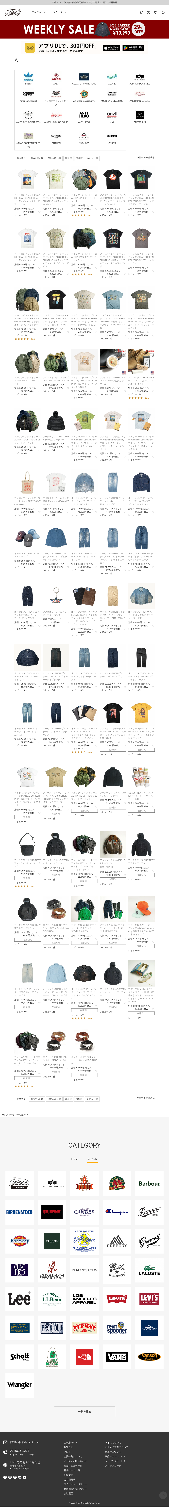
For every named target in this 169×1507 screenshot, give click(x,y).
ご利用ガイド (71, 1443)
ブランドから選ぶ (17, 1115)
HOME (4, 1115)
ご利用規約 (69, 1480)
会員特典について (73, 1456)
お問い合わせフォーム (25, 1442)
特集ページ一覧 (72, 1470)
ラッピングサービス (115, 1461)
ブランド (57, 12)
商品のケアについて (115, 1456)
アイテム (36, 12)
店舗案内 (68, 1475)
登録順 (79, 158)
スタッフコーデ (113, 1466)
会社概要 (68, 1493)
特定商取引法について (75, 1489)
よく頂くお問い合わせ (75, 1461)
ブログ (67, 1452)
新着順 (68, 158)
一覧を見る (84, 1412)
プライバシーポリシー (75, 1484)
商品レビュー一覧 (73, 1466)
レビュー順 (92, 158)
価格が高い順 (54, 158)
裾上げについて (113, 1452)
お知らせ (68, 1447)
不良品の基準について (116, 1447)
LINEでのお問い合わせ (25, 1465)
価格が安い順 (37, 158)
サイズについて (113, 1443)
